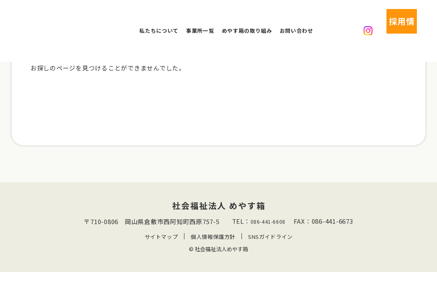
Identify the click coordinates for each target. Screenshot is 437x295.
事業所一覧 (200, 21)
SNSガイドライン (270, 248)
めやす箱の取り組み (247, 21)
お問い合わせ (296, 21)
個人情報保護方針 (212, 248)
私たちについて (158, 21)
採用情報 (383, 21)
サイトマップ (161, 248)
